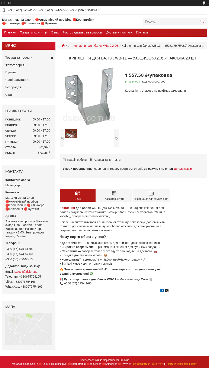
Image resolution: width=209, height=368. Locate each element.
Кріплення (67, 208)
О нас (55, 32)
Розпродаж (13, 87)
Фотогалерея (15, 65)
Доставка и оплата (119, 32)
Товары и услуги (31, 32)
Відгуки (10, 72)
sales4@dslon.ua (26, 271)
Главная (10, 32)
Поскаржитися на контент (148, 363)
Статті (10, 94)
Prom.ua (124, 360)
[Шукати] (202, 21)
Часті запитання (17, 79)
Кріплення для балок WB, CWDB (96, 45)
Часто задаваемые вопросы (82, 32)
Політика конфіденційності (181, 363)
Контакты (142, 32)
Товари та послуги (18, 57)
